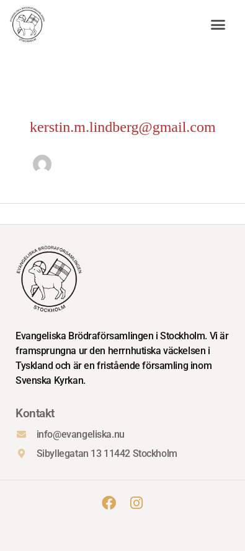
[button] (218, 25)
